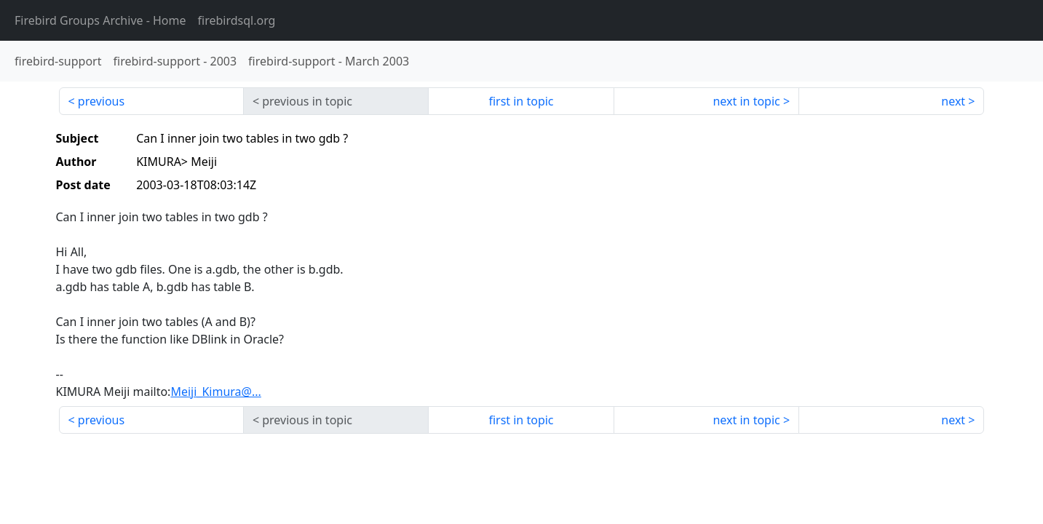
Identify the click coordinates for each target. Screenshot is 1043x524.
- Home (100, 20)
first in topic (520, 101)
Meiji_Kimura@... (215, 392)
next (953, 101)
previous (101, 101)
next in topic (746, 101)
